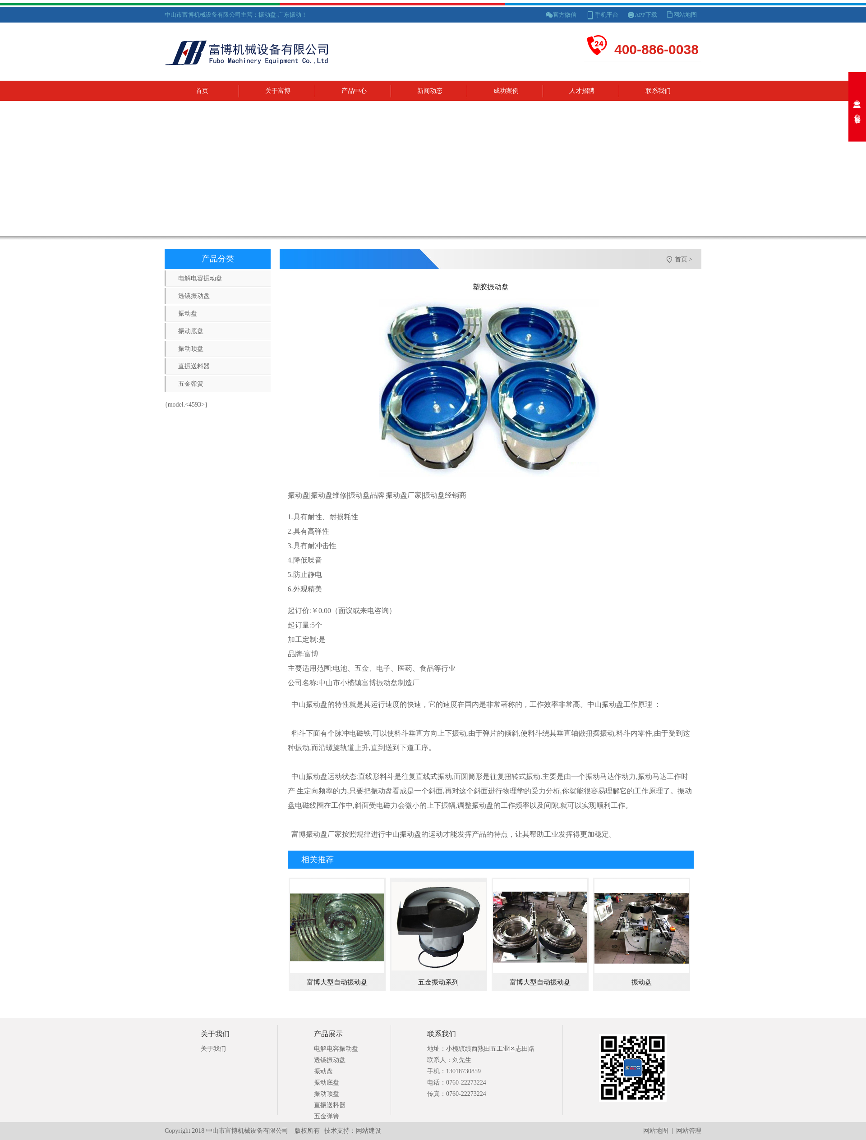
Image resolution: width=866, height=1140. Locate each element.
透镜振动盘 (194, 296)
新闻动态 (429, 90)
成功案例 (506, 90)
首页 (202, 90)
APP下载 (646, 14)
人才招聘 (581, 90)
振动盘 (187, 313)
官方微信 (564, 14)
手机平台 (606, 14)
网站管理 (688, 1130)
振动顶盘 (190, 348)
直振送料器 (194, 366)
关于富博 (277, 90)
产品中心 (354, 90)
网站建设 (368, 1130)
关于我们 (213, 1048)
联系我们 (658, 90)
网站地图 (685, 14)
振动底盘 (190, 331)
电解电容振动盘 (200, 278)
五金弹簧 (190, 383)
